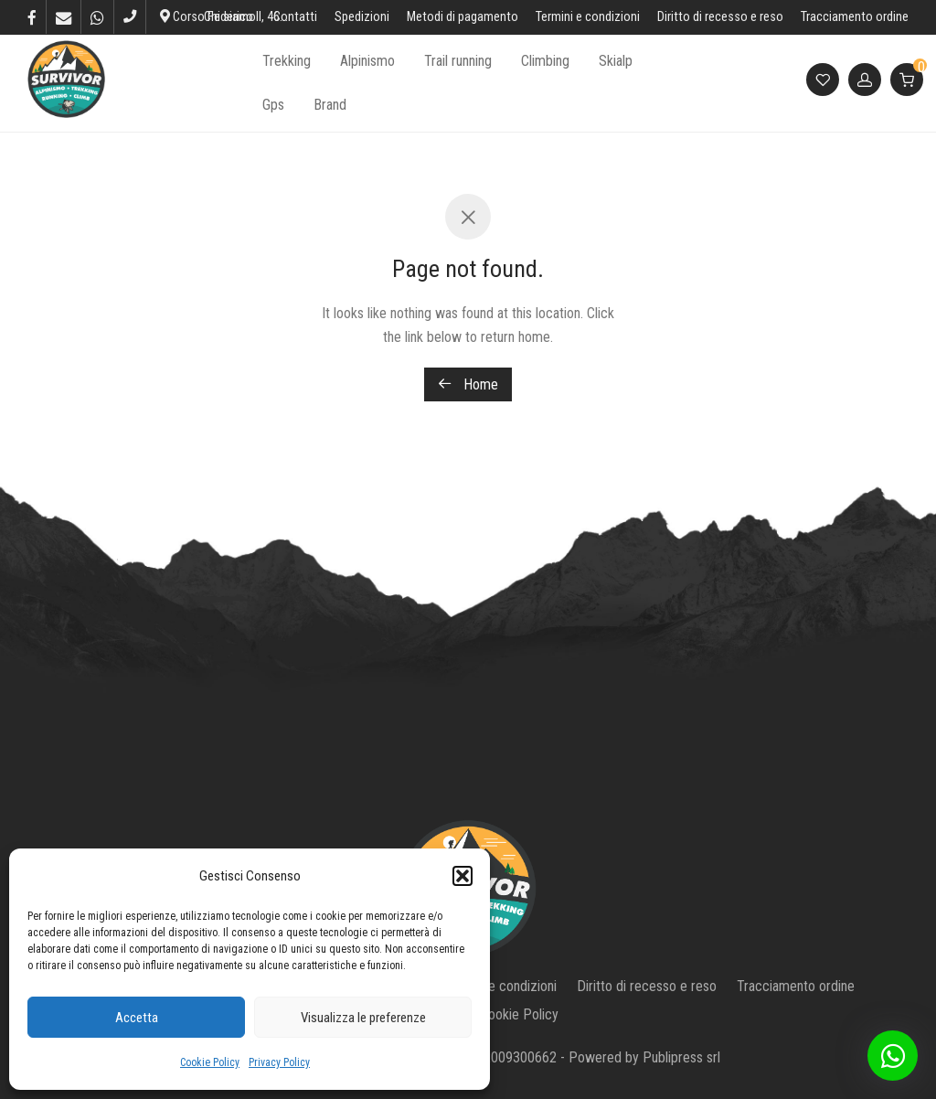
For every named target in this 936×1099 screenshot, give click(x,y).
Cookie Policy (209, 1062)
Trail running (458, 60)
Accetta (136, 1017)
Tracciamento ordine (855, 17)
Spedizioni (362, 17)
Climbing (545, 60)
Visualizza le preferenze (363, 1017)
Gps (273, 104)
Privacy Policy (279, 1062)
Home (468, 384)
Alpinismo (367, 60)
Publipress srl (681, 1057)
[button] (462, 876)
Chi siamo (230, 17)
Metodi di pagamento (462, 17)
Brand (330, 104)
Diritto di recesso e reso (720, 17)
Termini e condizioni (588, 17)
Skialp (616, 60)
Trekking (286, 60)
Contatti (295, 17)
